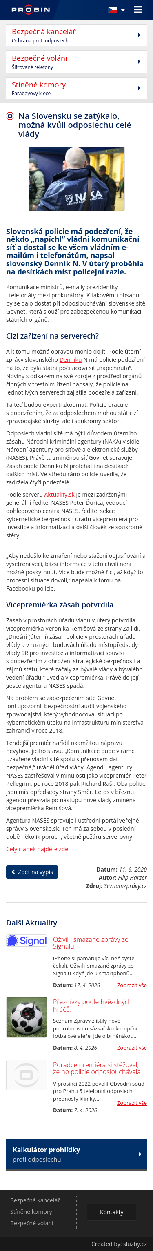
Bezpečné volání (31, 1223)
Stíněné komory (31, 1211)
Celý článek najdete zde (37, 849)
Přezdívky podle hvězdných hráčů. (92, 1005)
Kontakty (112, 1212)
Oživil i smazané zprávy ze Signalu (91, 943)
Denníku (71, 359)
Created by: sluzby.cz (119, 1244)
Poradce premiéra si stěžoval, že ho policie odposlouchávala (97, 1068)
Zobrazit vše (132, 985)
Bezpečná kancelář (35, 1200)
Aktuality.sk (59, 494)
